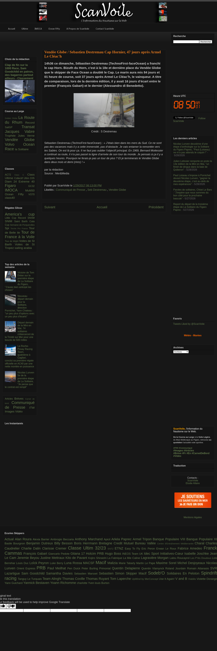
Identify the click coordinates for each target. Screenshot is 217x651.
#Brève (177, 453)
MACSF (89, 563)
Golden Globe (11, 118)
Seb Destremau (97, 189)
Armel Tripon (143, 539)
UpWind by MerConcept (145, 579)
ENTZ (111, 549)
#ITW (175, 448)
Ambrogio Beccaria (62, 539)
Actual (10, 539)
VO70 (31, 194)
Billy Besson (64, 543)
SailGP (13, 127)
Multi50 (30, 190)
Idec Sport (152, 553)
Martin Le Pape (146, 563)
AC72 (9, 174)
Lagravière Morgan (155, 558)
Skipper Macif (137, 573)
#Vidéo (177, 456)
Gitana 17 (78, 553)
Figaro (16, 185)
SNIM (9, 221)
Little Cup (11, 218)
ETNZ (120, 548)
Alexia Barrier (42, 539)
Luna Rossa (73, 563)
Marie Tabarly (127, 563)
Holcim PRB (95, 553)
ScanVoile (192, 480)
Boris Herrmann (86, 543)
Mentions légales (193, 517)
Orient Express (27, 568)
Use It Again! (167, 578)
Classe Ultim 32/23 (88, 548)
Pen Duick (74, 568)
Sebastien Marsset (86, 573)
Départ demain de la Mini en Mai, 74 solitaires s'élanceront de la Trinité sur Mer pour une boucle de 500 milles (19, 331)
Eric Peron (149, 548)
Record (30, 122)
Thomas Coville (74, 579)
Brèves (19, 398)
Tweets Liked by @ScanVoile (189, 324)
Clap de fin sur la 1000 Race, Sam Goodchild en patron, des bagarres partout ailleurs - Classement (19, 71)
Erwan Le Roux (167, 548)
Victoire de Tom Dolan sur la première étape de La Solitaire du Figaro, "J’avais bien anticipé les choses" (19, 281)
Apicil (107, 539)
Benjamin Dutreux (40, 543)
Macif (101, 562)
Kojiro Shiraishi (97, 558)
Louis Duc (22, 563)
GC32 (31, 186)
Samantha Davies (60, 573)
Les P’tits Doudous (201, 558)
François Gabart (35, 553)
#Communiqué (185, 448)
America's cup (20, 214)
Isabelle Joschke (197, 553)
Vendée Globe (117, 189)
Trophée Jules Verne (20, 135)
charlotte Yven (86, 583)
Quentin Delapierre (126, 568)
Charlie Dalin (31, 548)
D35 (32, 178)
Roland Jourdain (176, 568)
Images (10, 411)
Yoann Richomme (63, 583)
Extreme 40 (27, 181)
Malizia (113, 563)
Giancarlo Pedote (59, 553)
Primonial (105, 568)
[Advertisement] (103, 38)
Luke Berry (57, 563)
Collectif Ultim (22, 178)
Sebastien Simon (112, 573)
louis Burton (102, 583)
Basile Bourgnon (15, 543)
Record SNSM (26, 218)
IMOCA (15, 190)
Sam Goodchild (33, 573)
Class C (20, 175)
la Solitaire (22, 149)
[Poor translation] (11, 606)
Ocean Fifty (16, 194)
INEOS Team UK (133, 553)
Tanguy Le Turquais (30, 578)
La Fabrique (115, 558)
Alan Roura (24, 539)
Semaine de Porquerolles (22, 225)
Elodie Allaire (193, 483)
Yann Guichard (14, 583)
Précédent (156, 207)
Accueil (102, 207)
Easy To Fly (133, 548)
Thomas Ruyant (98, 579)
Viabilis (192, 579)
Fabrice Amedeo (191, 548)
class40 (10, 197)
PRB (42, 567)
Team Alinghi (52, 579)
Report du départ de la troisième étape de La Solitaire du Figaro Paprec (190, 207)
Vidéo (19, 411)
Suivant (49, 207)
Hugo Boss (113, 553)
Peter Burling (90, 568)
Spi (7, 228)
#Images (178, 450)
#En (188, 453)
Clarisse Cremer (55, 548)
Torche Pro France (19, 228)
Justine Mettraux (52, 558)
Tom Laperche (121, 579)
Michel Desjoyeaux (191, 563)
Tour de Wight (12, 241)
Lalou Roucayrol (180, 558)
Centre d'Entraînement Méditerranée (176, 543)
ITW (32, 407)
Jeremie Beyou (28, 558)
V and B (181, 579)
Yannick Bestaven (36, 583)
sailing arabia (23, 247)
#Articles (189, 450)
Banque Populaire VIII (169, 539)
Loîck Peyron (39, 563)
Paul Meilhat (57, 568)
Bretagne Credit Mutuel (117, 543)
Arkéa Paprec (122, 539)
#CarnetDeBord (200, 453)
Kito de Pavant (77, 558)
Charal (200, 543)
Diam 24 (12, 181)
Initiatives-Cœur (172, 553)
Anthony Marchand (89, 539)
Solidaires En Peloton (184, 573)
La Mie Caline (132, 558)
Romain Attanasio (198, 568)
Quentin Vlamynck (153, 568)
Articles (9, 398)
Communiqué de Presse (71, 189)
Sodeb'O (157, 573)
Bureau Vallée (146, 543)
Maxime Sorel (167, 563)
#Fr (184, 453)
